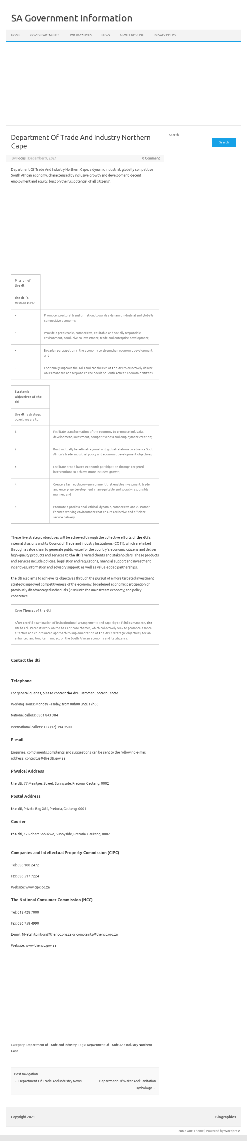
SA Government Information (71, 18)
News (106, 35)
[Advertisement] (123, 87)
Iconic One (185, 1130)
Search (174, 134)
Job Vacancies (80, 35)
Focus (21, 158)
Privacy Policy (165, 35)
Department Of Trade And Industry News (48, 1081)
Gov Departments (44, 35)
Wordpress (232, 1130)
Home (15, 35)
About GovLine (132, 35)
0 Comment (151, 158)
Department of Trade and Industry (51, 1044)
